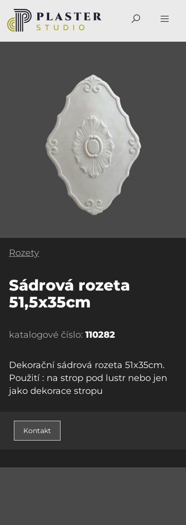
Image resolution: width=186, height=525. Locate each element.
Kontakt (37, 430)
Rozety (24, 252)
